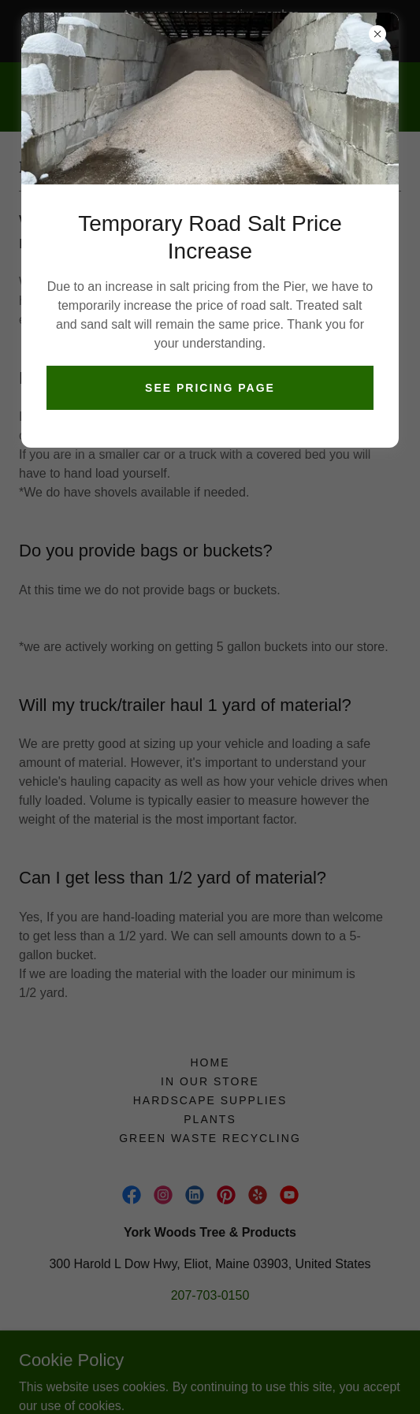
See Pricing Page (210, 387)
